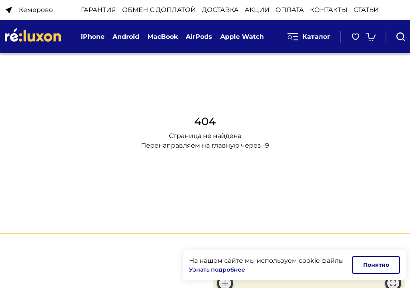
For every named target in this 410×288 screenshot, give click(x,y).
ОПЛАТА (289, 10)
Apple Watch (242, 36)
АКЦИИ (257, 10)
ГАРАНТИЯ (98, 10)
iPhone (93, 36)
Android (126, 36)
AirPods (199, 36)
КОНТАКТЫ (329, 10)
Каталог (308, 36)
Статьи (366, 10)
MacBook (162, 36)
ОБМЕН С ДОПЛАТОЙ (159, 10)
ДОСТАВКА (220, 10)
